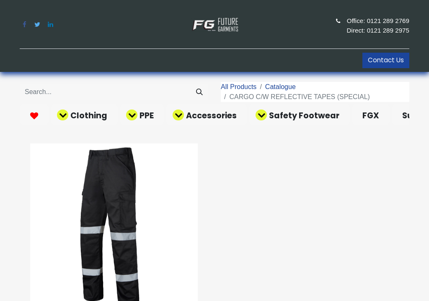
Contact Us (386, 60)
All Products (238, 86)
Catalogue (280, 86)
